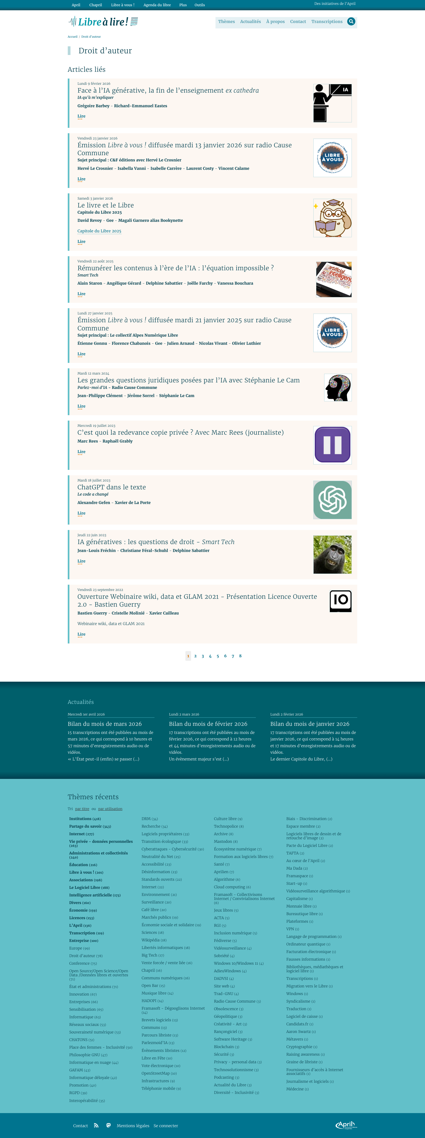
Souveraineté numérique (95, 1032)
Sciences (152, 932)
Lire (81, 116)
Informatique (85, 1017)
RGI (220, 925)
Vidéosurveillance (233, 948)
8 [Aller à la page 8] (240, 656)
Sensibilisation (86, 1009)
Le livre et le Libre (106, 205)
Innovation (82, 994)
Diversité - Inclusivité (236, 1092)
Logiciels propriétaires (165, 833)
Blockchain (226, 1046)
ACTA (221, 917)
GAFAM (79, 1070)
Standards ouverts (161, 879)
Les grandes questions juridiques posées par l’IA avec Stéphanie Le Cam (189, 380)
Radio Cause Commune (237, 1001)
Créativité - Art (230, 1024)
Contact (297, 21)
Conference (83, 963)
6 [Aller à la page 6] (225, 656)
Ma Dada (297, 868)
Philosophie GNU (88, 1054)
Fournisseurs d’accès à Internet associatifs (314, 1071)
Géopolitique (228, 1016)
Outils (195, 4)
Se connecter (166, 1126)
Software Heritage (233, 1039)
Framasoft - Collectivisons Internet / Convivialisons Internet (244, 898)
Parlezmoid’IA (157, 1042)
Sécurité (224, 1054)
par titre (82, 809)
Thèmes (226, 21)
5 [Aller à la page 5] (218, 656)
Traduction (298, 1008)
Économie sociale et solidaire (171, 924)
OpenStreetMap (159, 1073)
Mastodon (226, 841)
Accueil (73, 37)
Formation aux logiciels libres (243, 856)
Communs (154, 1027)
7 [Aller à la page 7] (233, 656)
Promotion (82, 1085)
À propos (275, 21)
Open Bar (153, 985)
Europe (79, 948)
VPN (292, 928)
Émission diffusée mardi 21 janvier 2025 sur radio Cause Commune (185, 324)
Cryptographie (301, 1046)
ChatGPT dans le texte (112, 487)
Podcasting (226, 1077)
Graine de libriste (304, 1061)
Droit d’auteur (85, 955)
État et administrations (93, 986)
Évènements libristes (163, 1050)
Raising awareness (305, 1054)
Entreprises (83, 1001)
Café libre (153, 909)
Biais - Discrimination (309, 818)
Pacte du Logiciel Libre (309, 845)
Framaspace (299, 875)
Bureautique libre (304, 913)
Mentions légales (133, 1126)
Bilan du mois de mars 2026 (105, 723)
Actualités (250, 21)
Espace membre (303, 826)
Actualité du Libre (233, 1084)
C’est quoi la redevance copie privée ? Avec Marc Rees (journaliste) (181, 433)
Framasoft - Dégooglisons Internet (173, 1010)
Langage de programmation (314, 936)
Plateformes (299, 921)
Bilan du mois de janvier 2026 (310, 723)
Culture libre (228, 818)
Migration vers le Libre (309, 986)
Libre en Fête (156, 1058)
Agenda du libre (152, 4)
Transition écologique (164, 841)
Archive (223, 833)
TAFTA (295, 853)
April (75, 4)
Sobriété (224, 955)
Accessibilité (156, 864)
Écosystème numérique (238, 849)
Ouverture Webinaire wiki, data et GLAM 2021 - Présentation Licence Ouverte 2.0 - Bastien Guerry (197, 601)
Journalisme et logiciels (310, 1081)
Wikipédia (153, 940)
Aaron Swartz (301, 1031)
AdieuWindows (230, 970)
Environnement (159, 894)
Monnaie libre (301, 906)
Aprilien (224, 871)
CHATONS (81, 1039)
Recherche (154, 826)
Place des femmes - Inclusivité (100, 1047)
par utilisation (110, 809)
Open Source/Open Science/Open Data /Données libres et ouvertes (98, 974)
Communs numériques (165, 978)
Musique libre (157, 993)
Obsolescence (228, 1008)
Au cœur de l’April (305, 860)
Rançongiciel (228, 1031)
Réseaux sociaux (87, 1024)
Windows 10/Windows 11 (238, 963)
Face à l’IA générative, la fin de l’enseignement (168, 91)
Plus (178, 4)
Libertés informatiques (165, 947)
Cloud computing (232, 887)
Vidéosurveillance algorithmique (318, 891)
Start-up (296, 883)
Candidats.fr (299, 1024)
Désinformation (159, 871)
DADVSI (224, 978)
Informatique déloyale (93, 1077)
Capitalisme (299, 898)
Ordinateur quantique (308, 944)
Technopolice (229, 826)
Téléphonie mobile (161, 1088)
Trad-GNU (226, 993)
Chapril (151, 970)
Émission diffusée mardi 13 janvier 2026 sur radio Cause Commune (185, 149)
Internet (152, 887)
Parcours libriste (159, 1035)
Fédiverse (225, 940)
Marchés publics (159, 917)
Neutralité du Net (160, 856)
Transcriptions (326, 21)
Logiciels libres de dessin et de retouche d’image (313, 835)
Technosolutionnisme (236, 1069)
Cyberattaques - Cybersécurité (172, 849)
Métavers (297, 1039)
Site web (224, 986)
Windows (297, 993)
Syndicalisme (300, 1001)
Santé (222, 864)
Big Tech (152, 955)
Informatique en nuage (93, 1062)
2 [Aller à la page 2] (195, 656)
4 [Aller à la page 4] (210, 656)
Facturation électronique (311, 951)
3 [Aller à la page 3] (203, 656)
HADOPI (152, 1000)
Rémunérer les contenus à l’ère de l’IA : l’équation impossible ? (176, 268)
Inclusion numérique (235, 933)
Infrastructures (158, 1080)
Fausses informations (308, 959)
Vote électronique (160, 1065)
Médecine (297, 1089)
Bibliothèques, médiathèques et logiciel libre (314, 968)
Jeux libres (226, 910)
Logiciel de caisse (304, 1016)
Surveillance (156, 902)
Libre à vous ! (119, 4)
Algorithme (227, 879)
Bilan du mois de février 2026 (208, 723)
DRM (149, 818)
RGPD (78, 1092)
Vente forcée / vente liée (166, 962)
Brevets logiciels (159, 1019)
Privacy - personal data (238, 1061)
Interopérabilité (87, 1100)
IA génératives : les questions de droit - (156, 542)
